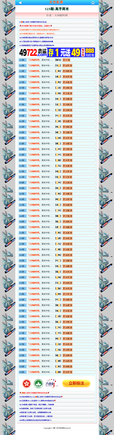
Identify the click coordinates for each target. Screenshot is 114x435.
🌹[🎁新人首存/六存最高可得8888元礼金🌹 (34, 393)
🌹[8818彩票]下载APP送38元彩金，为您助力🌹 (35, 26)
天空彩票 (56, 2)
